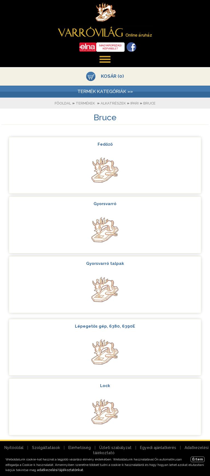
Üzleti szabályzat (115, 447)
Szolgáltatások (46, 447)
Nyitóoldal (14, 447)
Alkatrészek (113, 103)
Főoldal (63, 103)
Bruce (149, 103)
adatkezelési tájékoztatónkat (60, 470)
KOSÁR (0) (112, 76)
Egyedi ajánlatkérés (158, 447)
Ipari (134, 103)
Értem (197, 459)
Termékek (85, 103)
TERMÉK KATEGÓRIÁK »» (105, 91)
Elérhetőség (79, 447)
